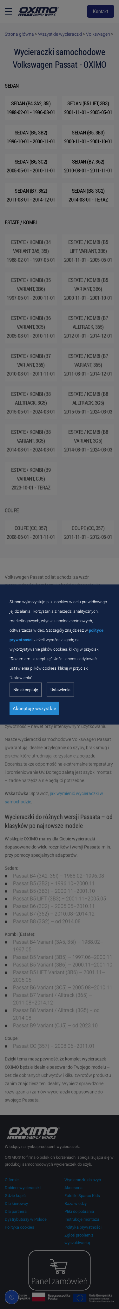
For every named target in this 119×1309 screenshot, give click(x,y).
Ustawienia (60, 689)
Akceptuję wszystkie (34, 708)
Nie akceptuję (25, 689)
